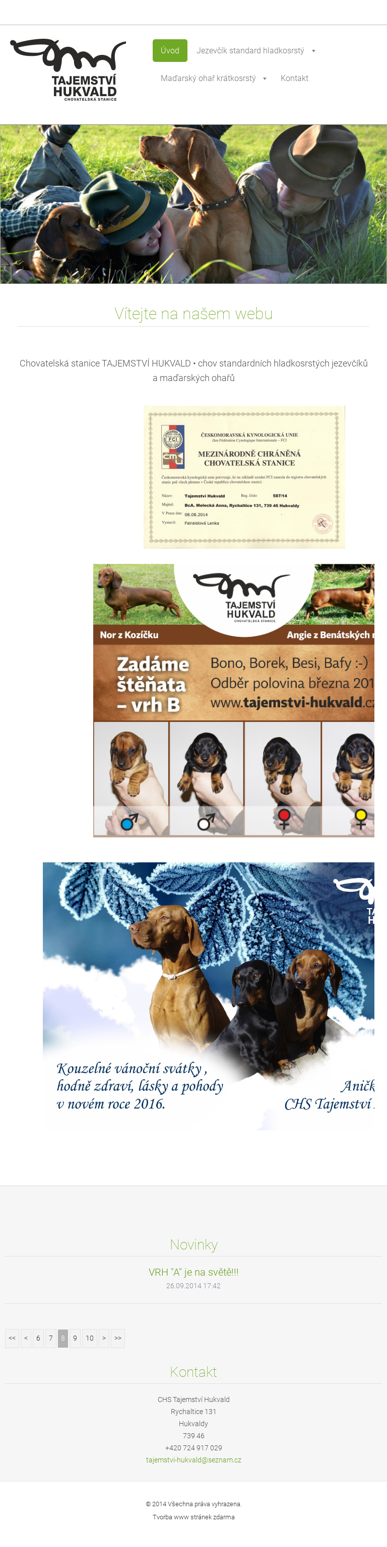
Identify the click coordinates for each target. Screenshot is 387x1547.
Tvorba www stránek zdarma (194, 1517)
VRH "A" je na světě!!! (194, 1272)
